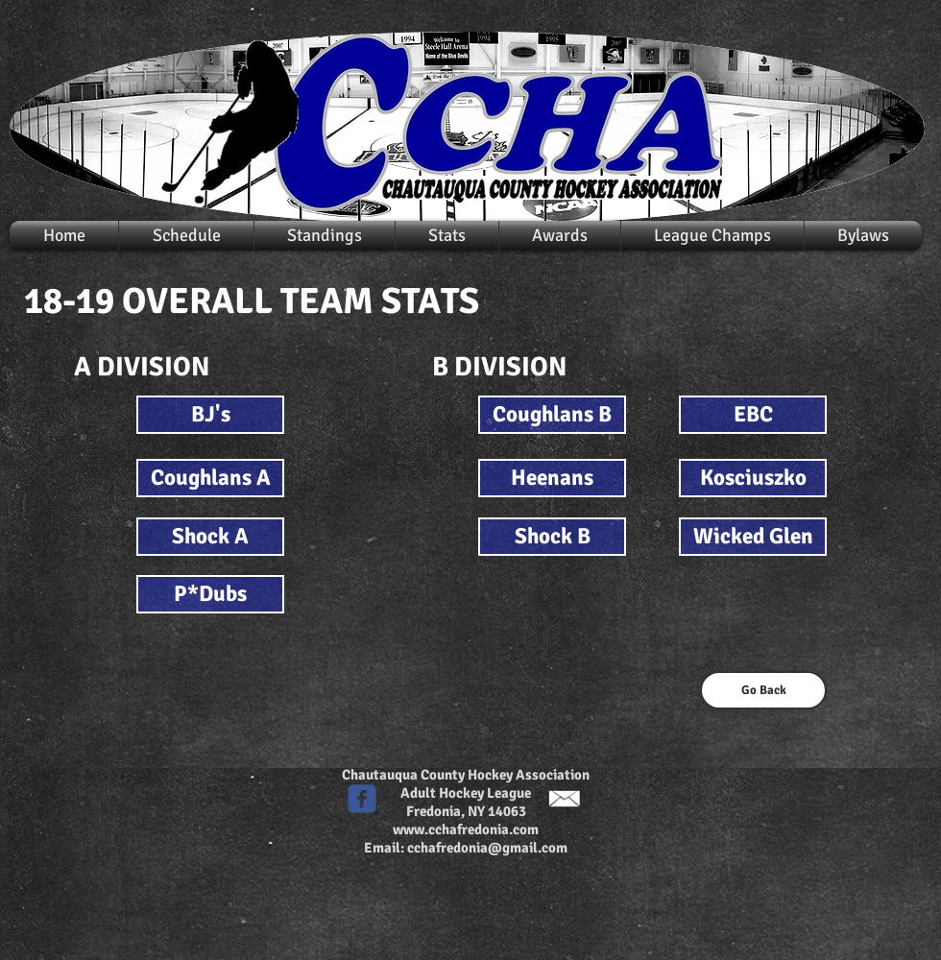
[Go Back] (763, 690)
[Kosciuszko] (753, 478)
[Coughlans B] (552, 415)
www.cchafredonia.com (466, 829)
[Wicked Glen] (753, 536)
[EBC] (753, 415)
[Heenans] (552, 478)
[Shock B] (552, 536)
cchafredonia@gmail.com (487, 847)
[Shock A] (210, 536)
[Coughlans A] (210, 478)
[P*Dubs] (210, 594)
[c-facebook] (362, 798)
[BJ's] (210, 415)
